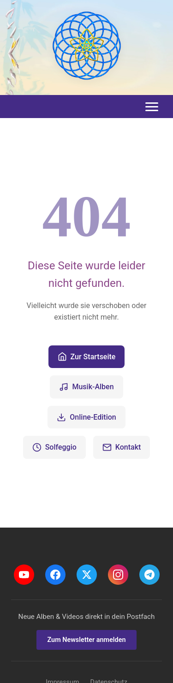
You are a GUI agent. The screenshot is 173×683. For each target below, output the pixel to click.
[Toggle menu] (152, 107)
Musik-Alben (86, 387)
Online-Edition (86, 417)
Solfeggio (54, 447)
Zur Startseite (87, 356)
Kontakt (121, 447)
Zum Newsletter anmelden (87, 640)
